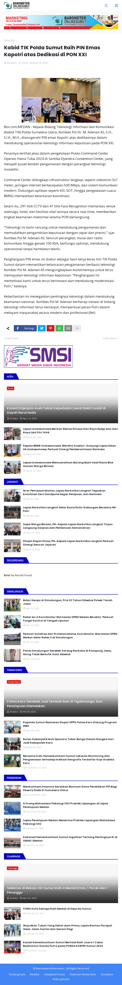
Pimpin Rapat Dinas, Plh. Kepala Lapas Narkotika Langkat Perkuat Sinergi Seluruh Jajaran (68, 543)
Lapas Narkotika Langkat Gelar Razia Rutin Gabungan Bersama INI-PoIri (70, 509)
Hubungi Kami (61, 979)
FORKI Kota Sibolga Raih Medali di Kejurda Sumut (57, 909)
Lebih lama (109, 338)
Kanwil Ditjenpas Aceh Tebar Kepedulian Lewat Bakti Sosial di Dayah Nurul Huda (56, 410)
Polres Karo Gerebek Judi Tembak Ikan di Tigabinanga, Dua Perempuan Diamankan (54, 703)
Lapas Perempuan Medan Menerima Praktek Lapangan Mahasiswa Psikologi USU (69, 822)
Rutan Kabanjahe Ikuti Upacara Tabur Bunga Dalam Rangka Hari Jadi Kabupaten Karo (68, 741)
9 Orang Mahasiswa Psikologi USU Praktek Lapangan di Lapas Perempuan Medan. (65, 805)
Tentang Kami (17, 974)
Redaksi (35, 974)
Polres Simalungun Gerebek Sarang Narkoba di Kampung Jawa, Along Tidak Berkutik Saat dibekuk (67, 652)
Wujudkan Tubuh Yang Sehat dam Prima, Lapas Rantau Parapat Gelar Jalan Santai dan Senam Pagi (67, 927)
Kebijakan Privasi (54, 974)
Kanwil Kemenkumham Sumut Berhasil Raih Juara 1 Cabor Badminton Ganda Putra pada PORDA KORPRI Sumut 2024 (63, 944)
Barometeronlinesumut (50, 968)
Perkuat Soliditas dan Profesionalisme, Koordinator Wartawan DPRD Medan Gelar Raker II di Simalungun (70, 635)
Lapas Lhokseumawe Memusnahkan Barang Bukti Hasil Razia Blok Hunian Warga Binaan (68, 464)
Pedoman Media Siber (83, 974)
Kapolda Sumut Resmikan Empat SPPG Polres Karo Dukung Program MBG (70, 724)
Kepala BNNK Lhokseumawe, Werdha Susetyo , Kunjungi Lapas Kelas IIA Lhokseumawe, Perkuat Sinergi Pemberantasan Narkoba (69, 447)
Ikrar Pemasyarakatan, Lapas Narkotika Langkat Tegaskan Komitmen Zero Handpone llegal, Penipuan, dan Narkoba (64, 492)
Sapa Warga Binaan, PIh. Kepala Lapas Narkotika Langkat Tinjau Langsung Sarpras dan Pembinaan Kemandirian (68, 526)
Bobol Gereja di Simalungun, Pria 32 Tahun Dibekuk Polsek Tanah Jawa (67, 602)
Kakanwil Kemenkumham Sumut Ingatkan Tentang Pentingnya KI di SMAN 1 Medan (70, 839)
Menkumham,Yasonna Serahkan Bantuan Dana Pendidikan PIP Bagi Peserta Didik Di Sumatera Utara (70, 788)
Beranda (9, 40)
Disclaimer (107, 974)
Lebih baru (12, 338)
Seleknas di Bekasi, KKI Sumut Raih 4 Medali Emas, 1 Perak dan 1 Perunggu (57, 890)
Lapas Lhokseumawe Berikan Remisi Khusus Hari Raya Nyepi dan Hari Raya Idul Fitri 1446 (70, 430)
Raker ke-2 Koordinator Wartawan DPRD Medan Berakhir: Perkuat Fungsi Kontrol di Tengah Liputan (68, 619)
